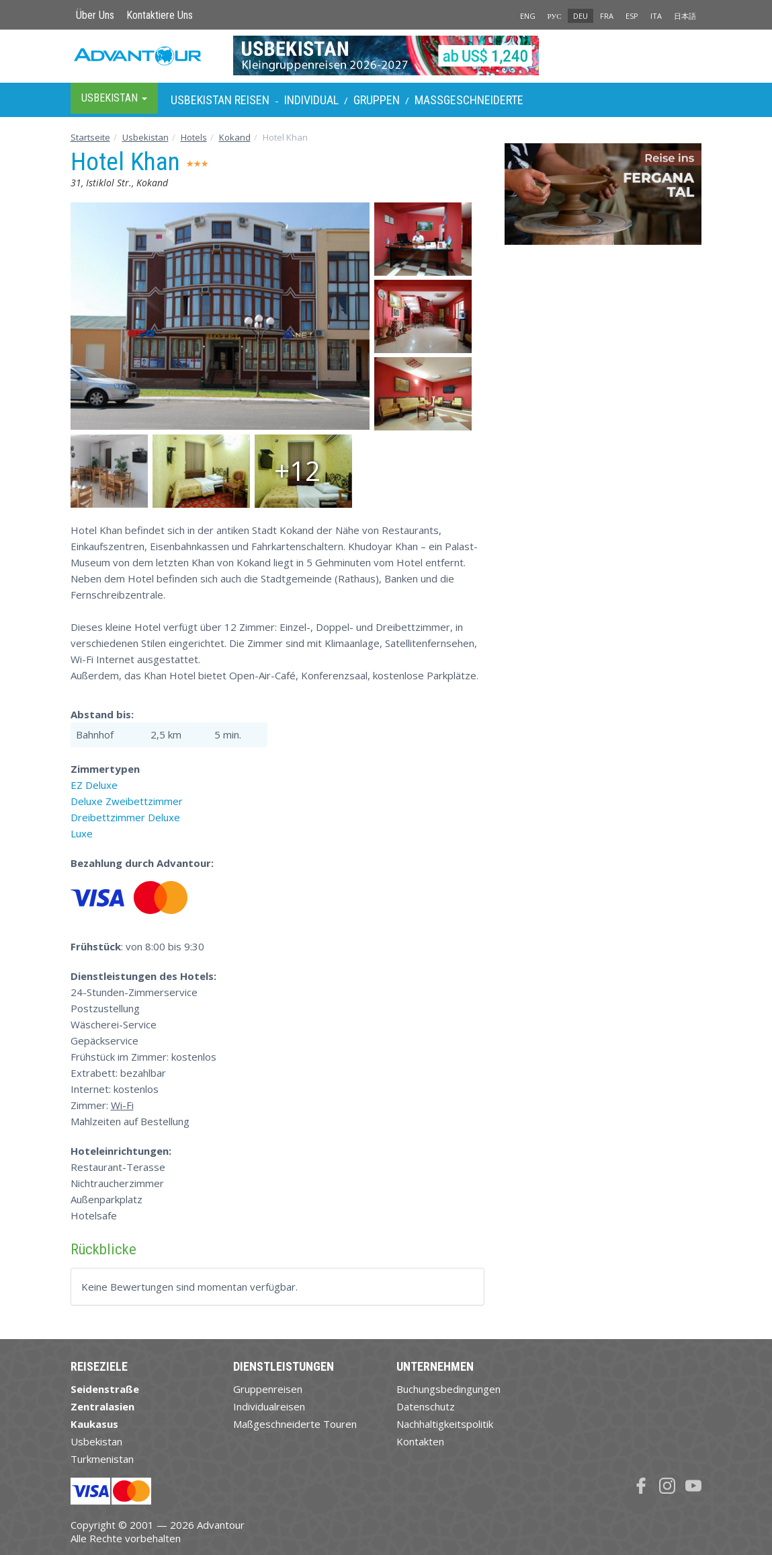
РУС (555, 16)
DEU (580, 16)
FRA (606, 16)
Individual (311, 100)
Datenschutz (425, 1406)
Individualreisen (269, 1406)
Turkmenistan (102, 1459)
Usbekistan (145, 137)
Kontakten (420, 1441)
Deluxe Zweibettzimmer (127, 801)
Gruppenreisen (267, 1389)
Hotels (194, 137)
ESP (632, 16)
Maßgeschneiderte (469, 100)
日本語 (685, 16)
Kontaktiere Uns (159, 15)
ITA (656, 16)
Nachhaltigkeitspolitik (444, 1424)
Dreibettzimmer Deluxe (125, 817)
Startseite (90, 137)
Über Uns (95, 15)
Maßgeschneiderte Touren (295, 1424)
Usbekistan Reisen (220, 100)
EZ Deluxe (94, 785)
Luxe (82, 833)
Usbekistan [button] (114, 97)
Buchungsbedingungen (448, 1389)
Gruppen (376, 100)
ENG (527, 16)
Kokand (235, 137)
